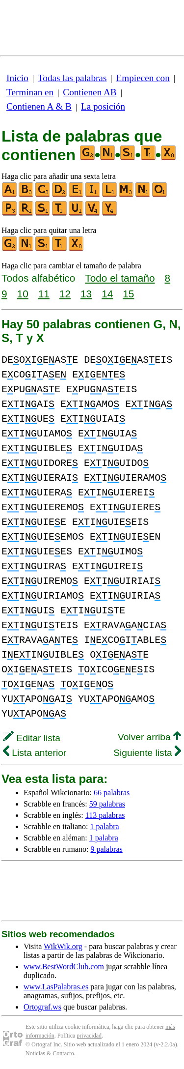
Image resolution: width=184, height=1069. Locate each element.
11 (44, 293)
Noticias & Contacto (50, 1053)
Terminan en (29, 92)
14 (107, 293)
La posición (103, 106)
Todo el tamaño (120, 278)
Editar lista (31, 738)
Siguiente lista (147, 753)
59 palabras (107, 804)
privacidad (89, 1035)
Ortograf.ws (42, 1007)
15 (128, 293)
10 (22, 293)
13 (86, 293)
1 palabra (104, 826)
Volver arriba (149, 737)
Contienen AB (89, 92)
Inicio (17, 78)
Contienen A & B (39, 106)
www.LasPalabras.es (56, 986)
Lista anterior (34, 753)
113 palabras (105, 815)
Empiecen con (143, 78)
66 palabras (112, 792)
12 (65, 293)
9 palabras (106, 849)
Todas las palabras (72, 78)
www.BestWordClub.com (64, 966)
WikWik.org (63, 946)
